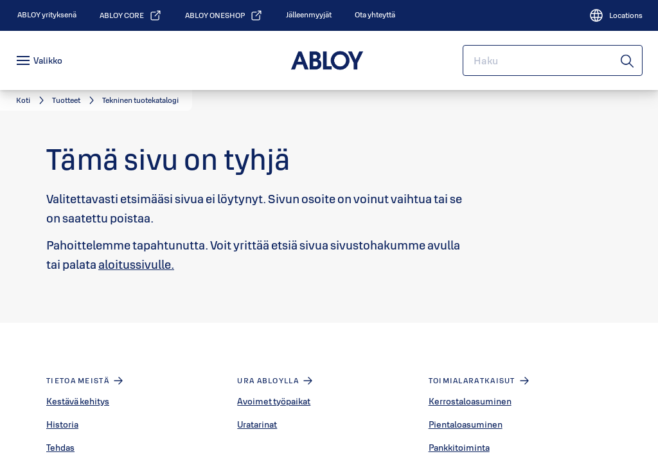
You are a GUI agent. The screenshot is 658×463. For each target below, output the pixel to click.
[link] (47, 14)
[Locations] (616, 15)
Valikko (47, 60)
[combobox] (553, 60)
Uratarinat (257, 424)
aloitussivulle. (136, 264)
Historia (62, 424)
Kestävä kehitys (77, 401)
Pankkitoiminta (459, 447)
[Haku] (628, 60)
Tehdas (60, 447)
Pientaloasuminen (465, 424)
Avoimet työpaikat (273, 401)
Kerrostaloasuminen (470, 401)
